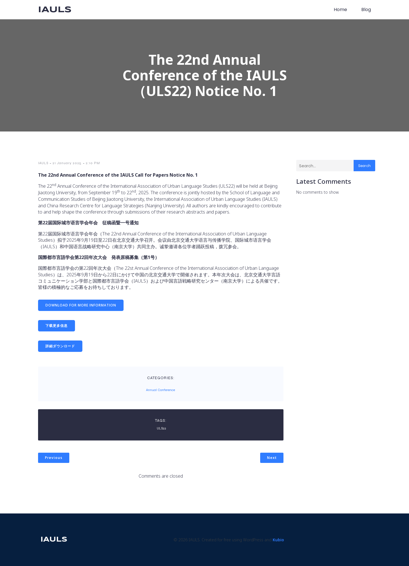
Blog (366, 9)
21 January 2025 (67, 163)
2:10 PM (93, 163)
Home (340, 9)
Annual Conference (160, 390)
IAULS (43, 163)
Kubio (278, 539)
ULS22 (161, 428)
